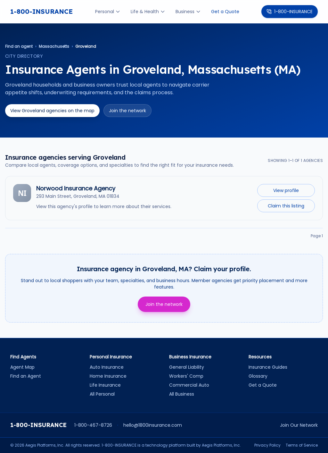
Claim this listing (286, 206)
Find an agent (19, 46)
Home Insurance (108, 376)
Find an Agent (25, 376)
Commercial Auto (189, 385)
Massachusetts (54, 46)
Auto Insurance (107, 367)
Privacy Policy (267, 445)
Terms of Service (302, 445)
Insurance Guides (268, 367)
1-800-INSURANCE (41, 11)
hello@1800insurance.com (152, 425)
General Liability (186, 367)
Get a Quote (225, 11)
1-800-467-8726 (93, 425)
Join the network (127, 110)
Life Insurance (105, 385)
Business (188, 11)
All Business (181, 394)
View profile (286, 190)
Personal (107, 11)
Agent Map (22, 367)
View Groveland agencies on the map (52, 110)
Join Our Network (299, 425)
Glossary (258, 376)
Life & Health (148, 11)
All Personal (102, 394)
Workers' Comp (186, 376)
